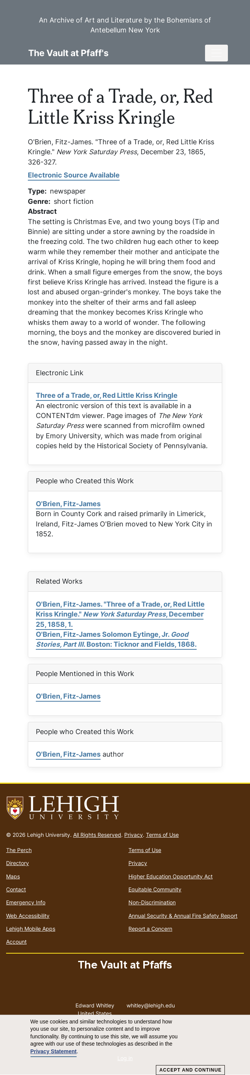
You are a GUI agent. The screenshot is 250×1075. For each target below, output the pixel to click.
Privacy (133, 834)
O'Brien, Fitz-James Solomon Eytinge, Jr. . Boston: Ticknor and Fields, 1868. (116, 639)
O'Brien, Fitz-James (68, 503)
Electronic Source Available (74, 175)
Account (16, 941)
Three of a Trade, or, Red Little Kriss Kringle (107, 395)
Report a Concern (150, 928)
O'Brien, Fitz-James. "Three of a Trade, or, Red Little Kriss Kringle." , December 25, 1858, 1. (120, 614)
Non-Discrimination (152, 902)
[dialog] (125, 1045)
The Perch (19, 850)
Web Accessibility (28, 915)
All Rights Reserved (97, 834)
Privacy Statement (53, 1051)
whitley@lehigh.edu (151, 1003)
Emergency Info (25, 902)
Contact (16, 889)
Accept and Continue (190, 1070)
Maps (13, 876)
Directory (17, 863)
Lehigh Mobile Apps (30, 928)
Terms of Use (162, 834)
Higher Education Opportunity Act (170, 876)
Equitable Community (154, 889)
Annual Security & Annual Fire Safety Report (182, 915)
